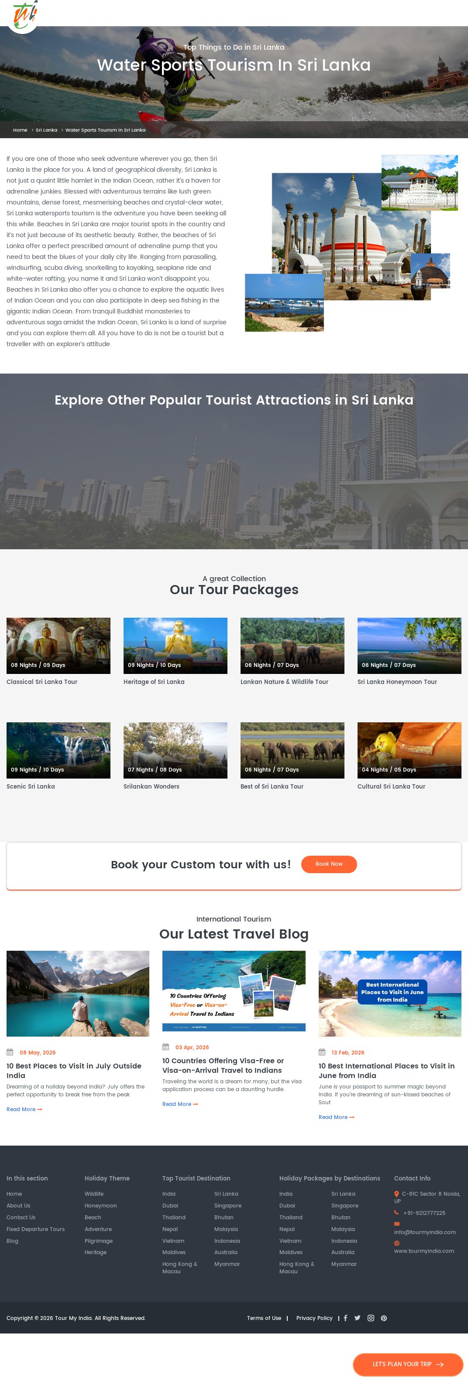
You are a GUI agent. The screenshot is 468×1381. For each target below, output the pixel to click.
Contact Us (21, 1218)
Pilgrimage (99, 1241)
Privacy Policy (314, 1319)
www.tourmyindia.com (424, 1248)
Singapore (227, 1207)
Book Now (329, 864)
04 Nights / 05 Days (389, 770)
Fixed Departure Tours (36, 1230)
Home (20, 130)
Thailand (174, 1218)
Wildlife (94, 1195)
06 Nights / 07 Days (272, 666)
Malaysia (226, 1230)
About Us (18, 1207)
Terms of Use (264, 1319)
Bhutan (224, 1218)
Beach (93, 1218)
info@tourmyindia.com (425, 1229)
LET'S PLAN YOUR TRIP (408, 1364)
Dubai (170, 1207)
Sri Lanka (46, 130)
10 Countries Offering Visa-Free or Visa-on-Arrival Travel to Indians (223, 1066)
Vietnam (173, 1241)
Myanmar (227, 1265)
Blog (12, 1241)
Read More (24, 1110)
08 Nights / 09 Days (38, 666)
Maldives (174, 1253)
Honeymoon (101, 1207)
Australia (225, 1253)
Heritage (96, 1253)
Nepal (170, 1230)
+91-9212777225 (420, 1214)
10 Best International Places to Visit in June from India (387, 1071)
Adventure (98, 1230)
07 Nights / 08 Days (155, 770)
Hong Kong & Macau (179, 1269)
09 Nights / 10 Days (154, 666)
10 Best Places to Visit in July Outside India (74, 1071)
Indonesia (227, 1241)
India (169, 1195)
